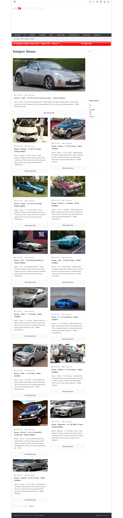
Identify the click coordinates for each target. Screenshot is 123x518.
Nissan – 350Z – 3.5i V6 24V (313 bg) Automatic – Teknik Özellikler (39, 98)
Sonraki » (31, 506)
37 (25, 506)
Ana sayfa (17, 39)
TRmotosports (30, 515)
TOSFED (91, 117)
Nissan (32, 39)
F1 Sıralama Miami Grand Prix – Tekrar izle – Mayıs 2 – (36, 43)
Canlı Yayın (86, 35)
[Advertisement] (78, 18)
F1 (24, 35)
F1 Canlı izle (86, 43)
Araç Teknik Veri (74, 35)
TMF (90, 114)
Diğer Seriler (60, 35)
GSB (90, 112)
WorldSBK (42, 35)
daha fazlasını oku (49, 113)
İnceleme (27, 39)
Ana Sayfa (17, 35)
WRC (51, 35)
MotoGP (32, 35)
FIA (90, 105)
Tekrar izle (97, 35)
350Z (22, 39)
